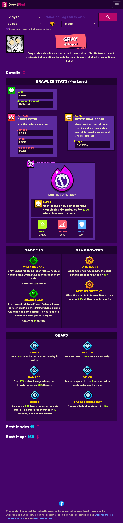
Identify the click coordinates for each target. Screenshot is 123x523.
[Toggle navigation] (116, 4)
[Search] (108, 17)
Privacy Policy (43, 518)
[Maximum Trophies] (80, 24)
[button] (15, 129)
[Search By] (24, 17)
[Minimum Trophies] (24, 24)
